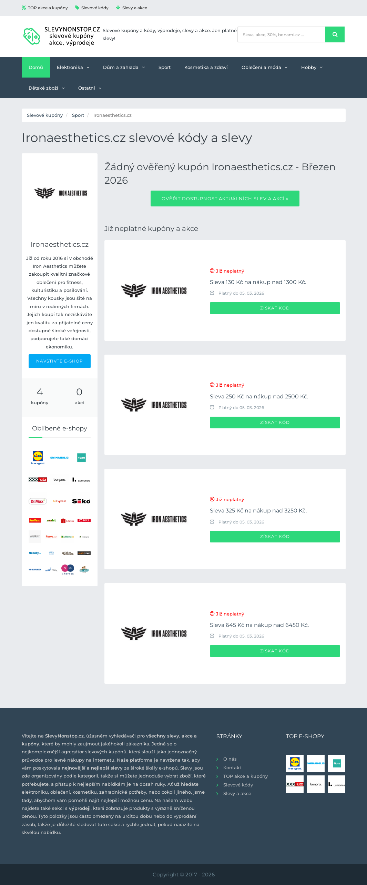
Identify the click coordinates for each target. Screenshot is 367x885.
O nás (230, 759)
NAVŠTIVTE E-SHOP (59, 361)
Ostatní (89, 88)
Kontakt (232, 767)
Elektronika (73, 67)
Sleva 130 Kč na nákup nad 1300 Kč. (258, 282)
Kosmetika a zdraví (206, 67)
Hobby (312, 67)
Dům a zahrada (124, 67)
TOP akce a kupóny (45, 7)
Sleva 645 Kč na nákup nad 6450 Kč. (259, 625)
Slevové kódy (92, 7)
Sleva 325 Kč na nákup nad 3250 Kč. (258, 510)
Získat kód (275, 308)
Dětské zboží (46, 88)
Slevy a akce (131, 7)
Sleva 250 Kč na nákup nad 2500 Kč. (259, 396)
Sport (165, 67)
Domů (36, 67)
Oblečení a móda (264, 67)
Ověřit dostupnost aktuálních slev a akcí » (225, 198)
